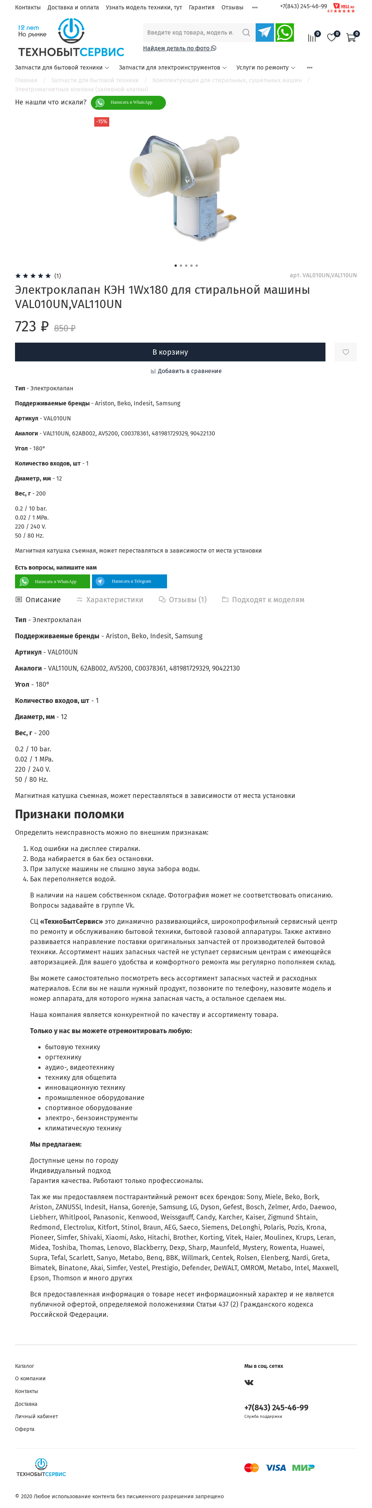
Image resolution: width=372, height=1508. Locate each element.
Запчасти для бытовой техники (62, 67)
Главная (26, 80)
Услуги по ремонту (266, 67)
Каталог (24, 1366)
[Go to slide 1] (176, 265)
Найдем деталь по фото (179, 48)
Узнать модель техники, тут (144, 7)
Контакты (28, 7)
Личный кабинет (36, 1416)
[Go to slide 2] (181, 265)
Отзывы (232, 7)
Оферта (25, 1429)
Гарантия (202, 7)
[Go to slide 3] (186, 265)
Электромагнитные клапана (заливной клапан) (81, 89)
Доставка (26, 1404)
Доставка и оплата (73, 7)
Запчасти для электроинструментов (173, 67)
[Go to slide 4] (191, 265)
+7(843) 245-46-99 (303, 6)
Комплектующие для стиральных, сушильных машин (227, 80)
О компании (30, 1378)
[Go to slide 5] (197, 265)
